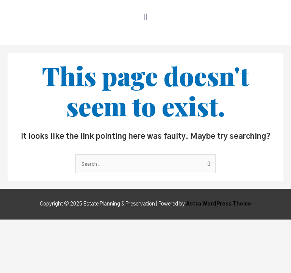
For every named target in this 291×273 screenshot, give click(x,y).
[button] (145, 16)
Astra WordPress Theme (218, 204)
